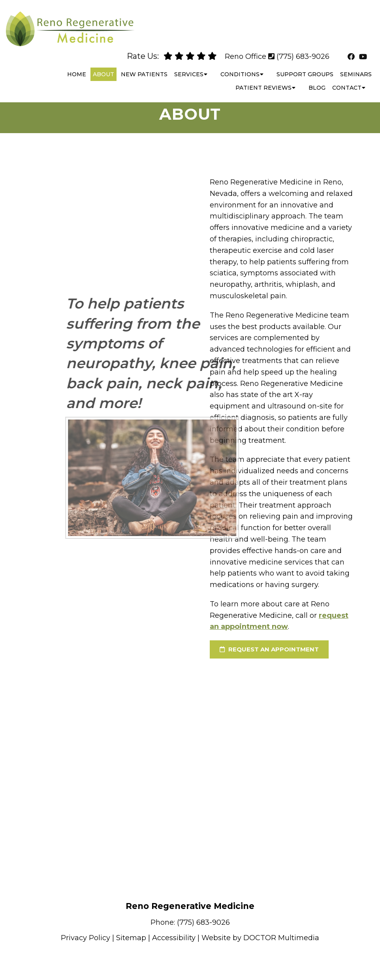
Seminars (356, 67)
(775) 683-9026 (303, 49)
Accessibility (174, 937)
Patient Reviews (263, 80)
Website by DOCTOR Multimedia (260, 937)
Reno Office (245, 49)
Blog (317, 80)
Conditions (240, 67)
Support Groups (305, 67)
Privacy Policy (85, 937)
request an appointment (269, 649)
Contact (346, 80)
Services (188, 67)
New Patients (144, 67)
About (103, 67)
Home (76, 67)
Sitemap (131, 937)
